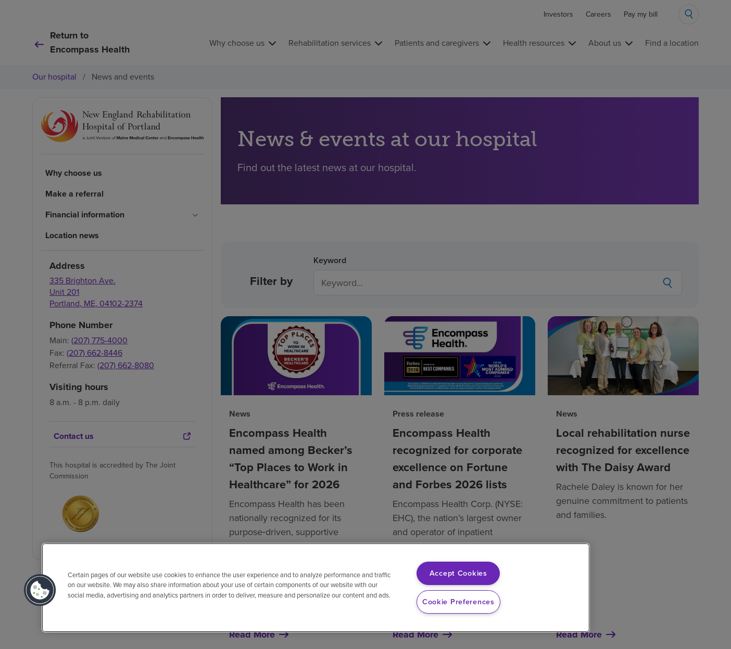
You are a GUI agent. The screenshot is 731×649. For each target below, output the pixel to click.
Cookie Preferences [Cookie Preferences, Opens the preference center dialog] (458, 601)
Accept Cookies (458, 573)
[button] (40, 590)
